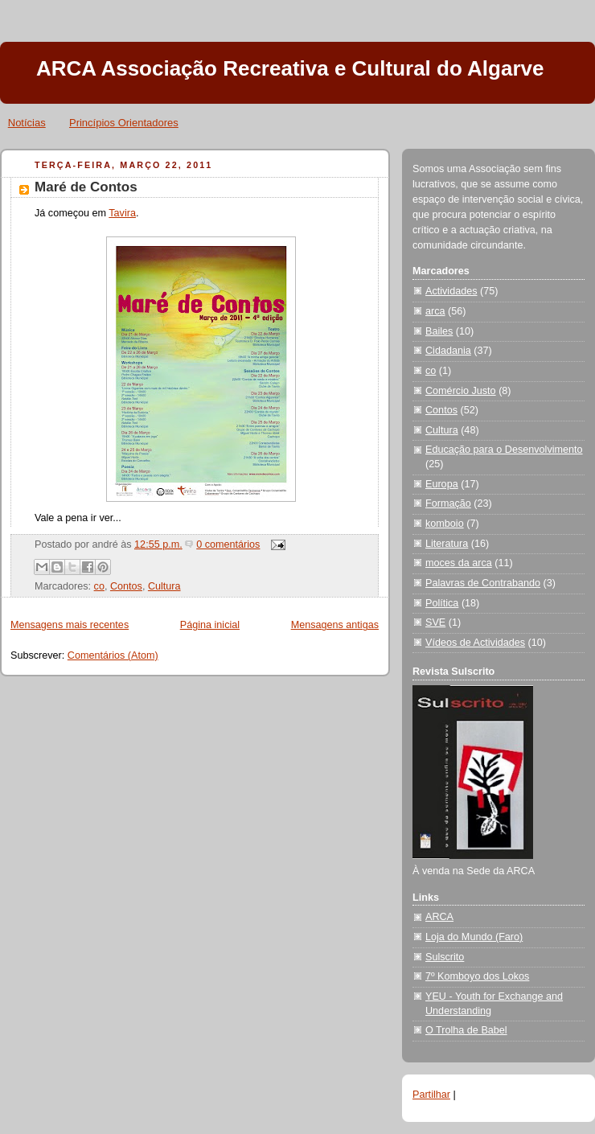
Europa (441, 484)
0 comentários (228, 544)
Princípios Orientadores (123, 123)
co (99, 586)
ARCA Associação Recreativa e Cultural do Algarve (290, 68)
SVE (435, 622)
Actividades (451, 291)
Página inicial (210, 625)
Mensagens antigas (335, 625)
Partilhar (431, 1094)
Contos (126, 586)
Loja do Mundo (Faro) (474, 937)
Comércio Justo (460, 390)
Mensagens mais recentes (69, 625)
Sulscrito (444, 957)
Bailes (439, 331)
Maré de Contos (86, 187)
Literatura (446, 543)
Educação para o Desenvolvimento (504, 449)
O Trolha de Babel (466, 1030)
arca (435, 311)
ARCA (439, 916)
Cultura (164, 586)
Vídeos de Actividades (475, 642)
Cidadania (448, 350)
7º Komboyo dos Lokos (477, 976)
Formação (448, 503)
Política (441, 603)
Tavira (122, 213)
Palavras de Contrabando (482, 583)
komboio (444, 523)
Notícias (27, 123)
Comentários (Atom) (113, 655)
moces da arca (458, 563)
